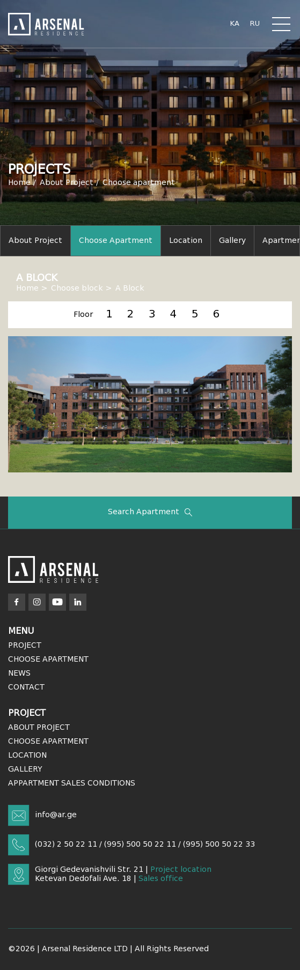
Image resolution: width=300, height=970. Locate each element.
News (19, 673)
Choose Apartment (48, 659)
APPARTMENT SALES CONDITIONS (71, 783)
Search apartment (150, 512)
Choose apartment (139, 183)
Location (185, 241)
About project (35, 241)
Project (24, 645)
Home (19, 183)
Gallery (232, 241)
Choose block (77, 288)
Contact (26, 687)
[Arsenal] (53, 569)
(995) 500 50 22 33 (219, 844)
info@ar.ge (56, 815)
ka (234, 23)
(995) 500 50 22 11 (140, 844)
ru (255, 23)
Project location (180, 869)
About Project (66, 183)
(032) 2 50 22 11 (66, 844)
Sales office (160, 879)
